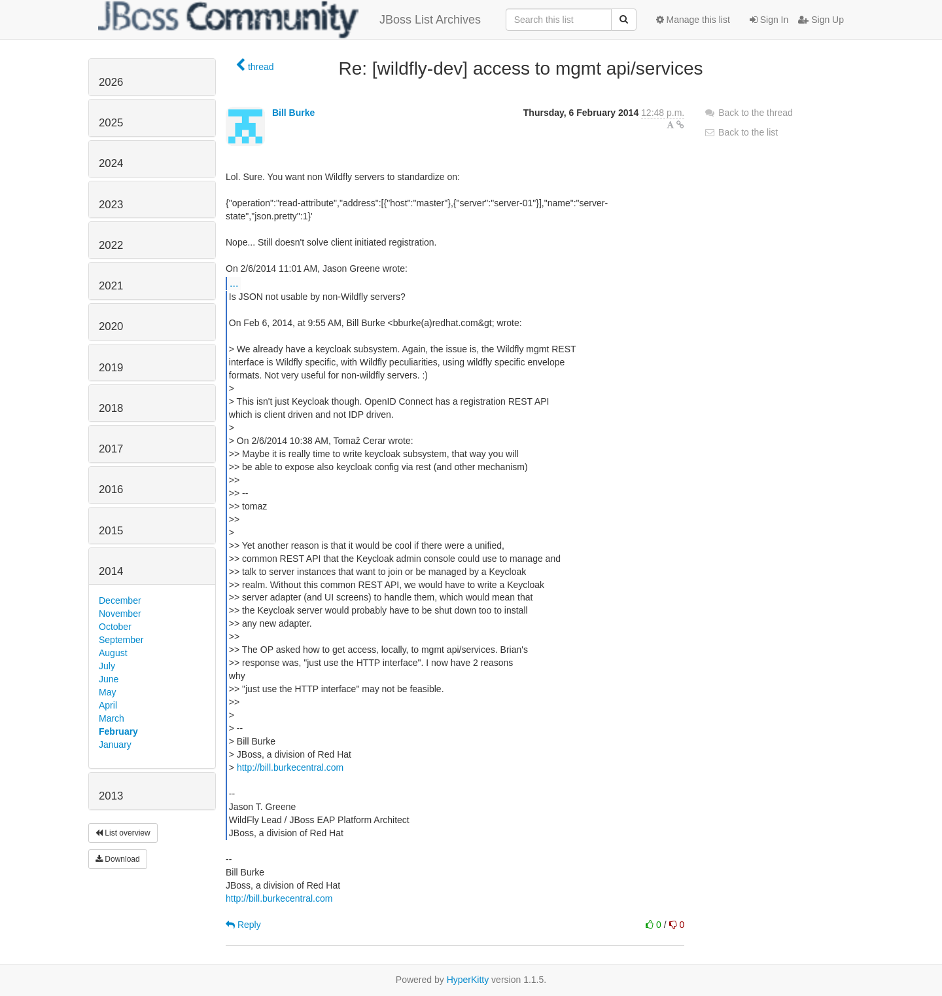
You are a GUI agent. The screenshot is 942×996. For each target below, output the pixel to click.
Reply (243, 924)
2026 (111, 82)
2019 (111, 367)
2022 (111, 245)
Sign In (769, 19)
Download (118, 859)
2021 (111, 286)
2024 (111, 163)
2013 (111, 796)
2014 (111, 571)
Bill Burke (293, 112)
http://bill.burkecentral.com (290, 767)
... (234, 283)
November (120, 613)
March (111, 718)
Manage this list (693, 19)
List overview (123, 833)
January (115, 744)
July (107, 666)
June (108, 679)
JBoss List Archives (289, 19)
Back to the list (741, 132)
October (115, 626)
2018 (111, 408)
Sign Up (821, 19)
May (107, 692)
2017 (111, 449)
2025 (111, 123)
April (108, 705)
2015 (111, 531)
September (121, 640)
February (118, 731)
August (113, 653)
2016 (111, 489)
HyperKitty (468, 979)
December (120, 600)
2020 (111, 326)
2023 (111, 204)
